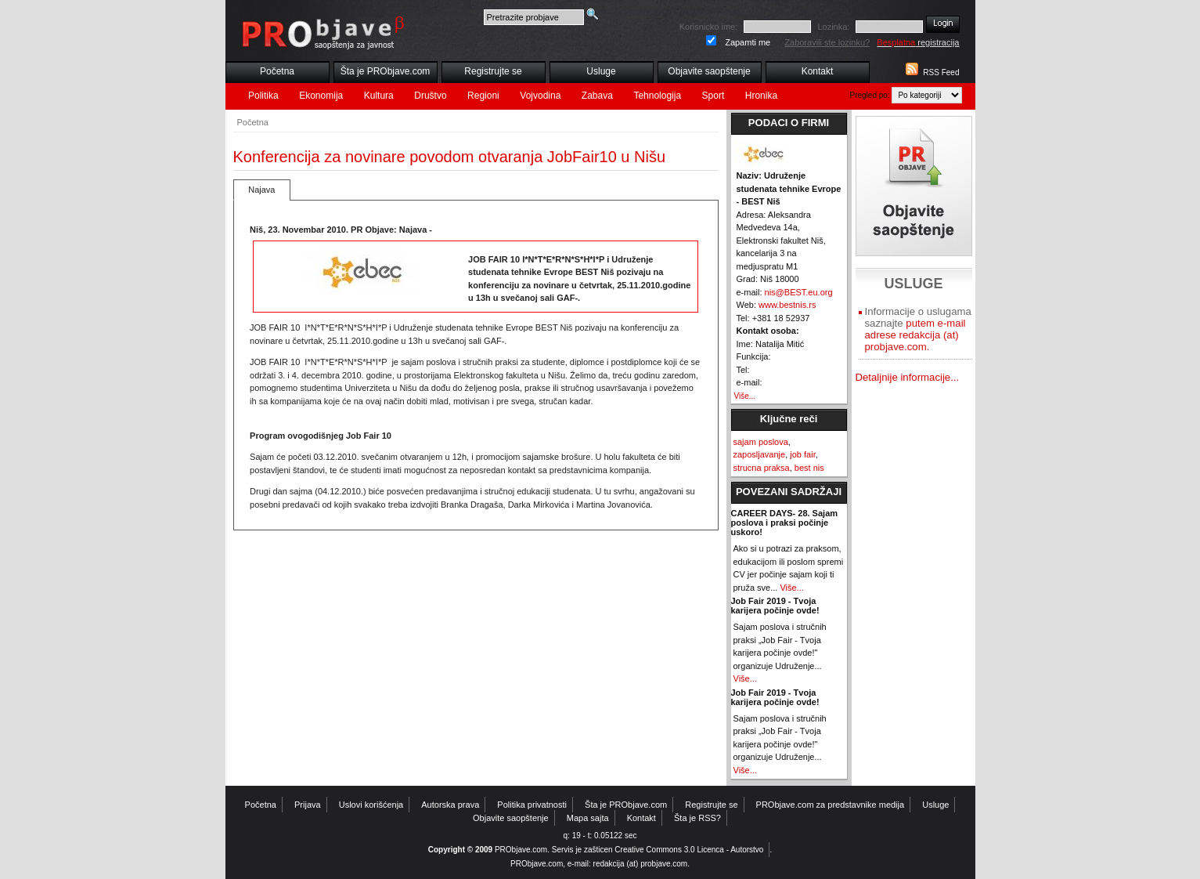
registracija (918, 42)
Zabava (597, 95)
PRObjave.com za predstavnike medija (830, 804)
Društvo (430, 95)
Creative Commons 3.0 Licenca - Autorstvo (688, 849)
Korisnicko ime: (708, 26)
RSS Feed (941, 72)
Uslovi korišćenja (371, 804)
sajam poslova (760, 442)
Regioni (483, 95)
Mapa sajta (588, 818)
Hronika (761, 95)
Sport (713, 95)
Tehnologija (657, 95)
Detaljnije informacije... (908, 377)
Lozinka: (833, 26)
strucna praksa (761, 467)
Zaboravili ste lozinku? (827, 42)
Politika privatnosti (532, 804)
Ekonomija (321, 95)
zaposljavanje (759, 454)
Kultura (379, 95)
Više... (745, 396)
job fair (802, 454)
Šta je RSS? (697, 818)
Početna (277, 71)
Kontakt (818, 71)
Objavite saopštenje (709, 71)
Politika (263, 95)
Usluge (600, 71)
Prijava (307, 804)
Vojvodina (540, 95)
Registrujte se (492, 71)
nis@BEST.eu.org (799, 292)
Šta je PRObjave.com (386, 71)
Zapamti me (747, 42)
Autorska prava (450, 804)
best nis (809, 467)
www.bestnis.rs (787, 304)
